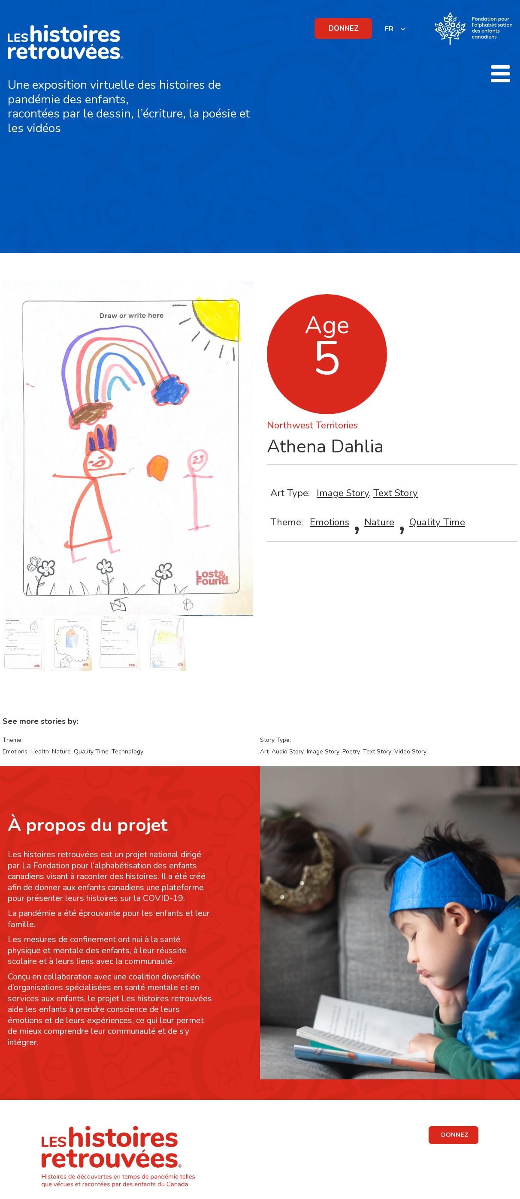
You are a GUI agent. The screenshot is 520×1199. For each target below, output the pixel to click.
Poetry (351, 751)
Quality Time (437, 522)
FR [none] (389, 28)
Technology (127, 751)
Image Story (343, 493)
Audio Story (288, 751)
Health (39, 751)
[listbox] (396, 28)
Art (264, 751)
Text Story (395, 493)
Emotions (329, 522)
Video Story (410, 751)
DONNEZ (344, 28)
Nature (379, 522)
